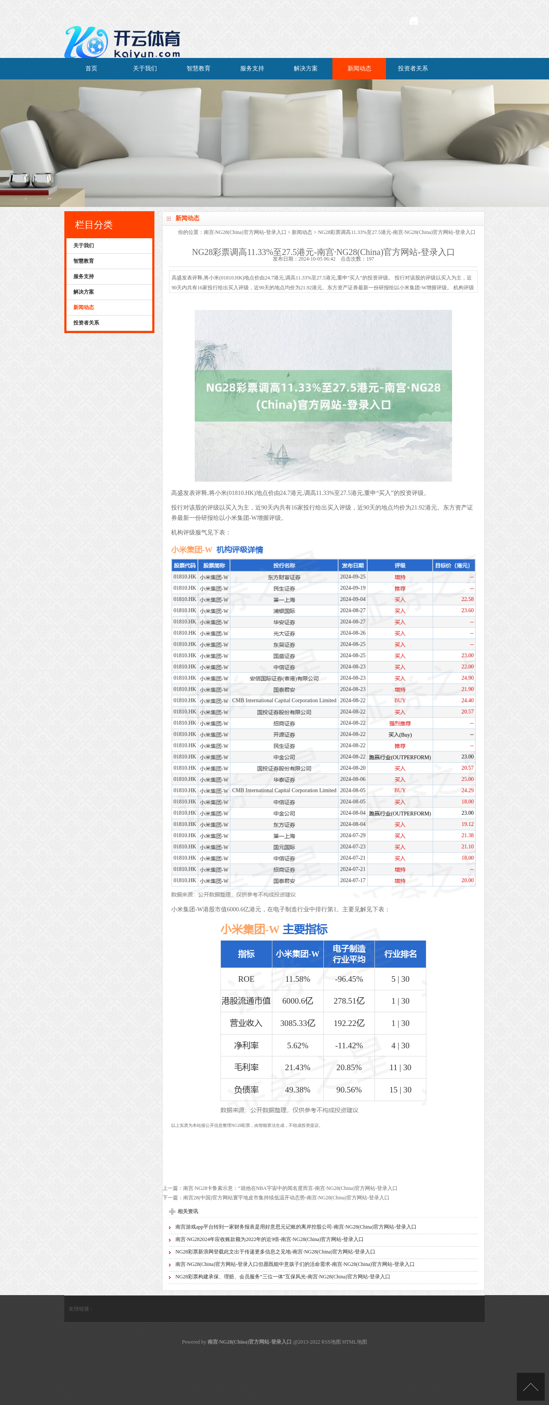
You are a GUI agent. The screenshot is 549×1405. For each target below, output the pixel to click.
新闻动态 (359, 68)
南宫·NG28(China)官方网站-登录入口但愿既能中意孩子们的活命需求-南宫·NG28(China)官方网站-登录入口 (295, 1264)
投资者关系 (413, 68)
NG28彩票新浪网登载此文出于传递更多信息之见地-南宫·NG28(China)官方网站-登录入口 (275, 1252)
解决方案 (306, 68)
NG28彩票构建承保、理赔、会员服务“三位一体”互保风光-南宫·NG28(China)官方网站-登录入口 (282, 1277)
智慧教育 (199, 68)
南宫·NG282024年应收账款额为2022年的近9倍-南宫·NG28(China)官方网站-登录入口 (269, 1239)
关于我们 (145, 68)
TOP (531, 1387)
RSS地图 (331, 1342)
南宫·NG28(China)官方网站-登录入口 (245, 232)
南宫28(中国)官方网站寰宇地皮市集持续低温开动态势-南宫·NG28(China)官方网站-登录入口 (286, 1198)
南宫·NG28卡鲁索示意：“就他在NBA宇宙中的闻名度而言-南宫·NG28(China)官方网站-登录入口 (290, 1188)
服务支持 (252, 68)
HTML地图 (354, 1342)
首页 (91, 68)
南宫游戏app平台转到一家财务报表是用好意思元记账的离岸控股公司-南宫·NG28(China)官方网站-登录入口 (295, 1227)
